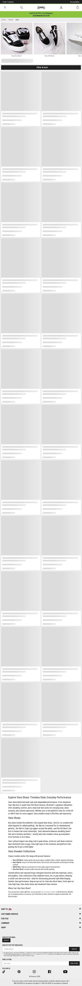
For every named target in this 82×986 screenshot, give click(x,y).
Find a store (7, 959)
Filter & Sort (41, 67)
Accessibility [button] (74, 2)
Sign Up (6, 940)
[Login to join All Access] (41, 13)
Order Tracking (8, 2)
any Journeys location (48, 892)
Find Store (74, 963)
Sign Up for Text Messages (12, 945)
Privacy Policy (43, 954)
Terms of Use (33, 954)
